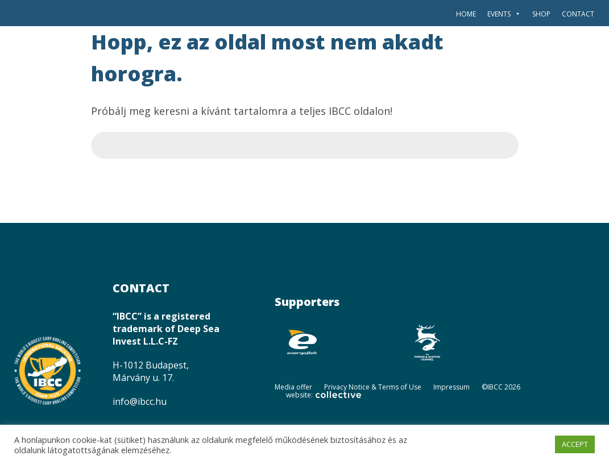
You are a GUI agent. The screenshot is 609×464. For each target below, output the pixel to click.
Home (466, 14)
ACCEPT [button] (575, 444)
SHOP (541, 14)
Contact (578, 14)
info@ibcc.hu (140, 401)
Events (504, 14)
